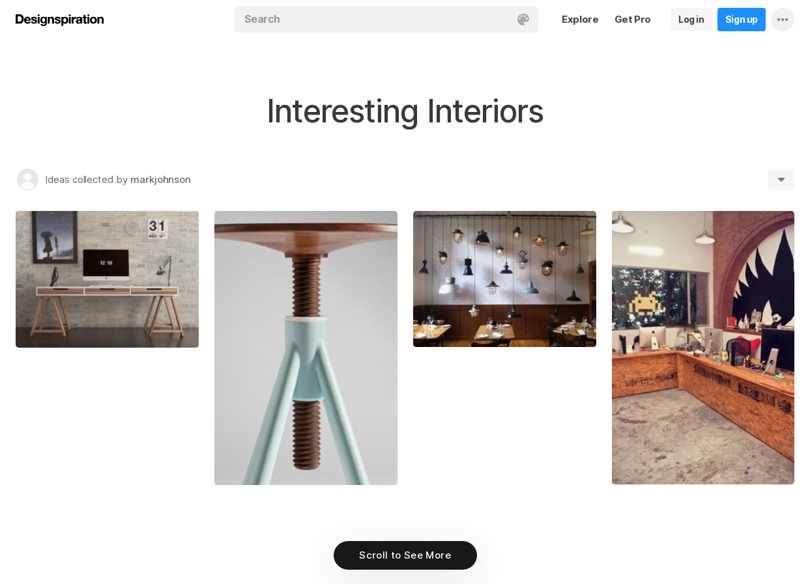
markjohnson (160, 179)
